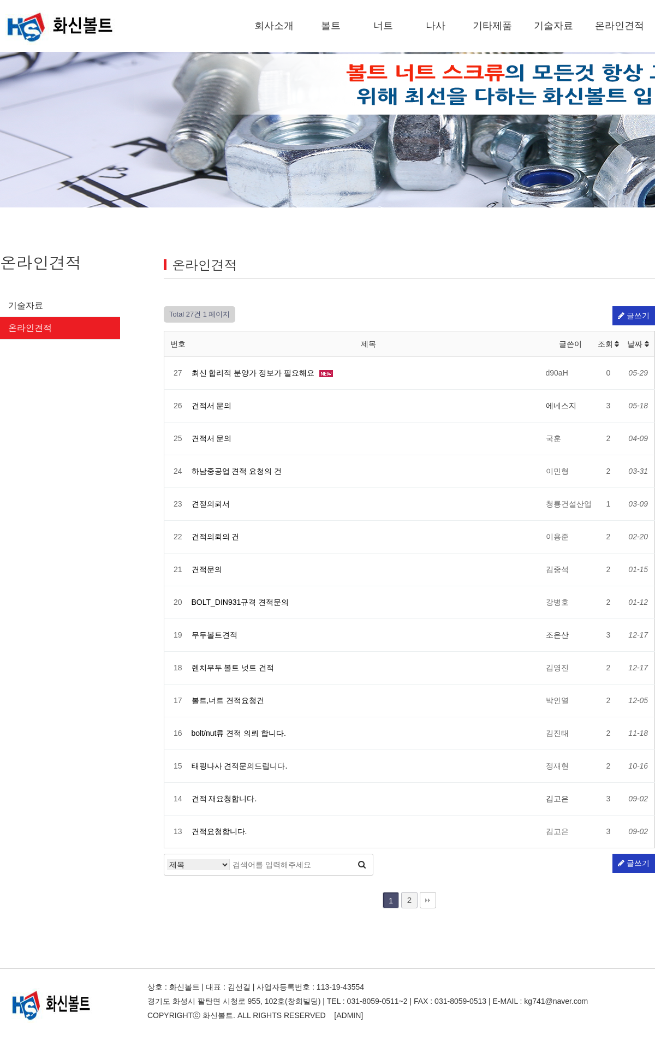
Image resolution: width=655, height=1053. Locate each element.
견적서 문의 (212, 405)
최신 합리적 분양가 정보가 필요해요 (254, 372)
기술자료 (553, 25)
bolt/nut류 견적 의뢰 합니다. (239, 733)
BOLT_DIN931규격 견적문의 (240, 602)
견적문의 (207, 569)
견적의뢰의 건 (216, 536)
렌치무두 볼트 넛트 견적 (233, 667)
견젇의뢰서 (211, 503)
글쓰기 (634, 315)
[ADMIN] (348, 1015)
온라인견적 (619, 25)
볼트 (330, 25)
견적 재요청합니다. (224, 798)
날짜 (638, 344)
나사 (435, 25)
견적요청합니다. (219, 831)
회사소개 (274, 25)
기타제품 (492, 25)
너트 (383, 25)
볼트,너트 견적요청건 (228, 700)
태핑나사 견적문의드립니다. (240, 766)
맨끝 (428, 900)
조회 (609, 344)
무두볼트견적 (214, 634)
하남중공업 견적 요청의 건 (237, 471)
